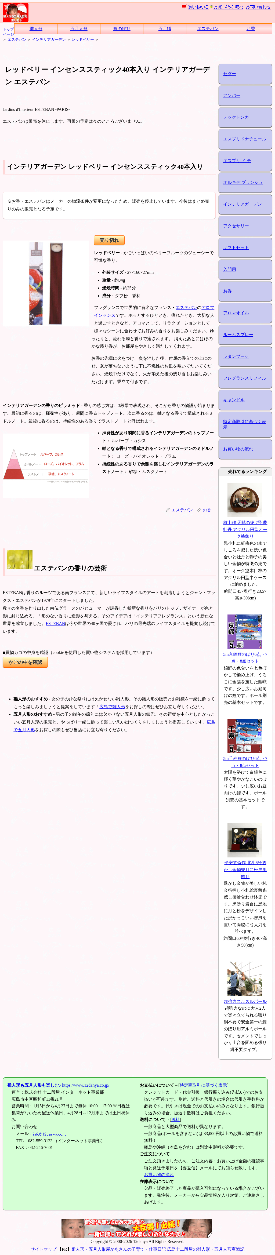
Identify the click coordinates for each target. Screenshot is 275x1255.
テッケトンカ (236, 117)
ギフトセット (236, 247)
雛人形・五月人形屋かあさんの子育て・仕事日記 (118, 1249)
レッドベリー (82, 39)
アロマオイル (236, 313)
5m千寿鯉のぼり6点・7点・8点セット (245, 758)
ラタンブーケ (236, 356)
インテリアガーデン (49, 39)
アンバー (231, 95)
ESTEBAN (55, 623)
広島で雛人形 (112, 706)
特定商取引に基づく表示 (244, 424)
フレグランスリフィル (244, 378)
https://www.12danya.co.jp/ (58, 1085)
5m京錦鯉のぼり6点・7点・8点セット (245, 654)
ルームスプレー (238, 334)
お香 (251, 28)
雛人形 (36, 28)
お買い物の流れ (238, 449)
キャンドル (234, 400)
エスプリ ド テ (237, 160)
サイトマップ (43, 1249)
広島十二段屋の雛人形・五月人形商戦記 (205, 1249)
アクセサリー (236, 226)
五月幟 (164, 28)
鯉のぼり (122, 28)
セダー (229, 73)
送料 (175, 1119)
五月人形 (79, 28)
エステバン (208, 28)
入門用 (229, 269)
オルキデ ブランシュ (243, 182)
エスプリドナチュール (244, 139)
